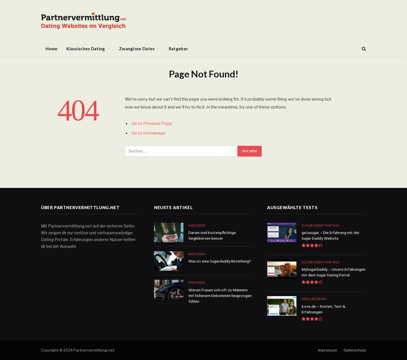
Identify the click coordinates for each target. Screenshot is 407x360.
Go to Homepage (149, 133)
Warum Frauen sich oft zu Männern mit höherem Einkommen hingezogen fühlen (220, 296)
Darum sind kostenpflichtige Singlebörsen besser (212, 236)
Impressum (327, 350)
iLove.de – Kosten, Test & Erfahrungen (323, 309)
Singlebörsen (314, 299)
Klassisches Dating (85, 48)
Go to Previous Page (152, 123)
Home (51, 48)
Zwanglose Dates (137, 48)
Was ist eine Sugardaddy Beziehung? (220, 261)
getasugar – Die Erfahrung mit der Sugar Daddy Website (331, 236)
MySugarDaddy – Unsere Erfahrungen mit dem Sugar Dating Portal (333, 272)
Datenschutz (355, 350)
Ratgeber (178, 48)
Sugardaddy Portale (320, 225)
